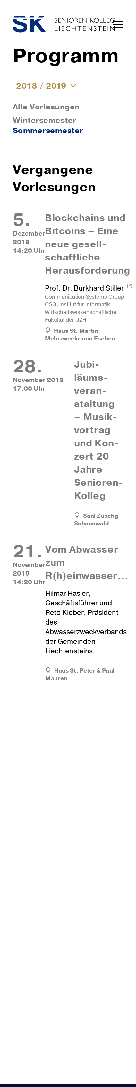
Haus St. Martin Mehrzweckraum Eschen (80, 334)
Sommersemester (48, 130)
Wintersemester (44, 120)
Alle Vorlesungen (46, 107)
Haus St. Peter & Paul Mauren (80, 674)
